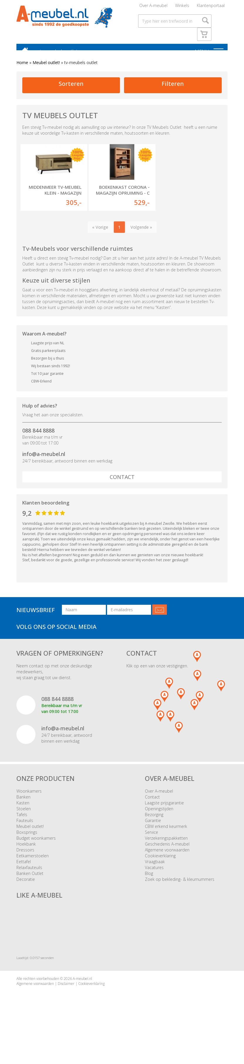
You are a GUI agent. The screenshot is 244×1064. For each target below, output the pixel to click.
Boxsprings (26, 849)
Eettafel (23, 879)
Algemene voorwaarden (167, 867)
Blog (149, 890)
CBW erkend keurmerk (166, 843)
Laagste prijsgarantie (164, 820)
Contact (122, 494)
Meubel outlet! (46, 68)
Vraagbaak (155, 879)
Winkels (182, 7)
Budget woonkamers (36, 855)
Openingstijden (159, 826)
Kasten (22, 820)
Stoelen (23, 826)
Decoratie (25, 896)
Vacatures (154, 885)
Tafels (21, 832)
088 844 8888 (38, 447)
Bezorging (154, 832)
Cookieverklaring (160, 873)
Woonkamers (29, 808)
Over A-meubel (153, 7)
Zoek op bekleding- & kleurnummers (179, 896)
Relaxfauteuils (29, 885)
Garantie (153, 838)
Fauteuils (24, 838)
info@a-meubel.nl (43, 471)
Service (151, 849)
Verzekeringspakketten (166, 855)
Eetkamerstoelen (32, 873)
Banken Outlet (29, 890)
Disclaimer (66, 1000)
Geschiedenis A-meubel (167, 861)
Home (22, 68)
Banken (23, 814)
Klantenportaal (211, 7)
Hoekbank (26, 861)
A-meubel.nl (82, 995)
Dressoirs (25, 867)
